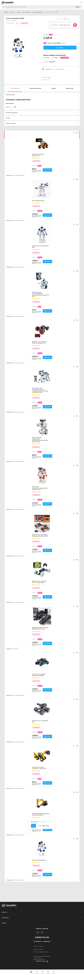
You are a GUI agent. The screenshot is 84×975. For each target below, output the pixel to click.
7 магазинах (54, 69)
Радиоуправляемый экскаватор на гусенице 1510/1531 (40, 814)
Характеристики (15, 88)
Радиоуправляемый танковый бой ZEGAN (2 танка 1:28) (40, 628)
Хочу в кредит (64, 57)
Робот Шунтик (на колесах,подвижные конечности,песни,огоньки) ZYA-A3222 (40, 294)
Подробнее (63, 43)
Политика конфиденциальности (40, 952)
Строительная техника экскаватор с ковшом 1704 (39, 768)
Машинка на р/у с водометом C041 (40, 721)
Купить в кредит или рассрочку (54, 55)
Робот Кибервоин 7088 (38, 200)
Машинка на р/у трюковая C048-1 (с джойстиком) (39, 581)
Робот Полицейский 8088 (39, 860)
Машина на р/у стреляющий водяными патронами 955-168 (40, 535)
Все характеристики (46, 79)
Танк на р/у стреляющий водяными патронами (38, 675)
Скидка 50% (24, 23)
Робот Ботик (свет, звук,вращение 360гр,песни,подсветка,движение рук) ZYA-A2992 (40, 439)
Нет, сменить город (44, 825)
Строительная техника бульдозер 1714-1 (38, 155)
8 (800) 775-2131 (42, 937)
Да (33, 825)
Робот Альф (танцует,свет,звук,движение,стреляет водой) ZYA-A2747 (40, 488)
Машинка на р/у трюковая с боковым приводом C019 (39, 342)
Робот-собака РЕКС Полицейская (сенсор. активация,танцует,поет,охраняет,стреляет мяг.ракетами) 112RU (40, 390)
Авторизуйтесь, (55, 25)
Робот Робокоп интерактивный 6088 (40, 246)
